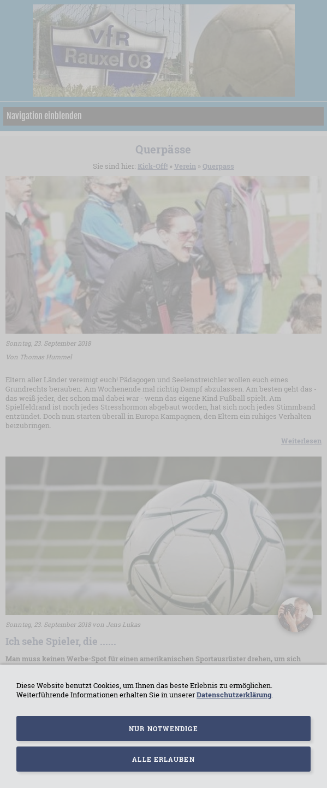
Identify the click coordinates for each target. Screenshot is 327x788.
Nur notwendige (163, 728)
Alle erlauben (163, 759)
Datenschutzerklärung (234, 695)
